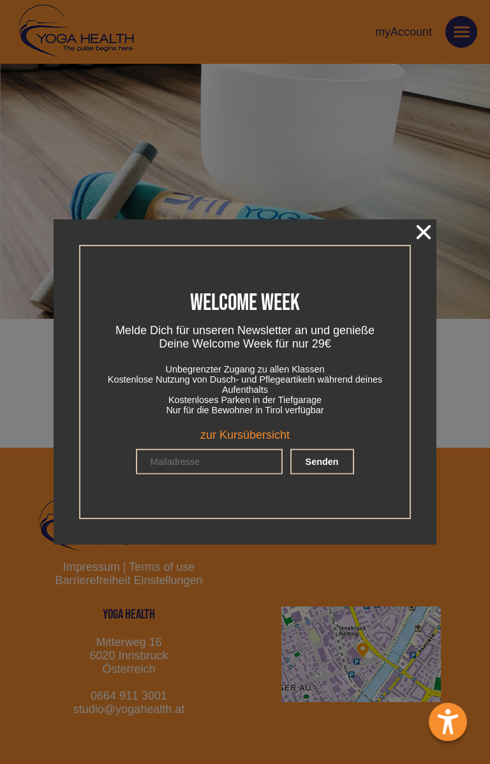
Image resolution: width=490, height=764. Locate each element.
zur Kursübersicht (245, 435)
